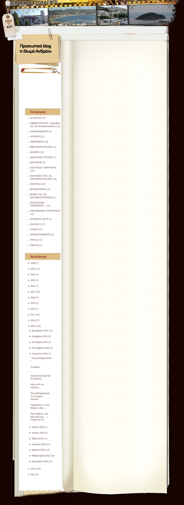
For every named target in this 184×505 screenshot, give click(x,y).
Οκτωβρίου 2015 (40, 342)
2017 (32, 314)
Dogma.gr (35, 245)
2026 (32, 263)
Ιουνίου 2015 (38, 433)
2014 (32, 469)
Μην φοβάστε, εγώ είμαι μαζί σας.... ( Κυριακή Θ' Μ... (39, 417)
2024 (32, 274)
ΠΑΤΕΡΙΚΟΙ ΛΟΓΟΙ (39, 219)
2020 (32, 297)
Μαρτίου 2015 (38, 450)
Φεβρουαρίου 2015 (41, 455)
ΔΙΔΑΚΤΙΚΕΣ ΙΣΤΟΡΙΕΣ (41, 157)
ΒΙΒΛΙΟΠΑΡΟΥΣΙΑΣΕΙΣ (41, 147)
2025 (32, 269)
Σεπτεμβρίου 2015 (40, 348)
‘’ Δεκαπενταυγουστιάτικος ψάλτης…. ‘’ (41, 376)
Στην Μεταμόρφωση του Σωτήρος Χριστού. (40, 396)
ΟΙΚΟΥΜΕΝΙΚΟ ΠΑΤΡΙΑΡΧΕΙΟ (45, 211)
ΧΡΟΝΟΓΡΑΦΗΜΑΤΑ (40, 234)
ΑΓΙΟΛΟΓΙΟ (35, 118)
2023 (32, 280)
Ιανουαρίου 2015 (40, 461)
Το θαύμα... (36, 367)
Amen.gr (34, 240)
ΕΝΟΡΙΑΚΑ (35, 184)
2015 (32, 326)
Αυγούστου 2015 (40, 353)
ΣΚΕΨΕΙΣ (34, 224)
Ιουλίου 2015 (38, 427)
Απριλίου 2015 (39, 444)
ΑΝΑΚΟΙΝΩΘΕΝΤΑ (39, 131)
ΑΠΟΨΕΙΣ (35, 136)
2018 (32, 309)
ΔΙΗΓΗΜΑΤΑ (36, 162)
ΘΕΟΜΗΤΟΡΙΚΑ (38, 189)
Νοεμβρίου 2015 (39, 336)
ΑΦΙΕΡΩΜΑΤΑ (37, 142)
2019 (32, 303)
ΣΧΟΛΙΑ (34, 229)
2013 (32, 474)
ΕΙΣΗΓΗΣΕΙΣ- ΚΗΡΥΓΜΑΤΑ (43, 167)
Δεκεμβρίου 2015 (40, 330)
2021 (32, 292)
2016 (32, 320)
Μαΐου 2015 (37, 438)
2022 (32, 286)
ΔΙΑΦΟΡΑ (35, 152)
